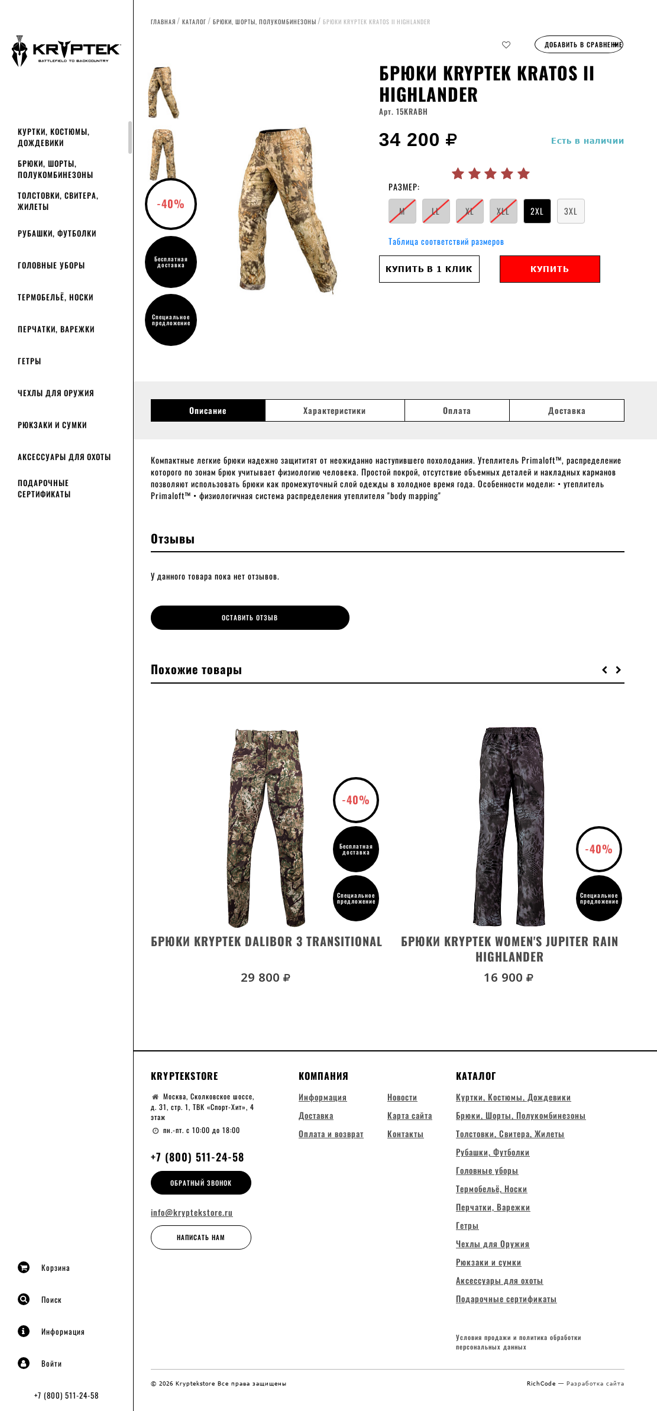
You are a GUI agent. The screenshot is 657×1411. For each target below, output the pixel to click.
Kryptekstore (184, 1073)
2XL (537, 211)
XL (469, 211)
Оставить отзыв (210, 617)
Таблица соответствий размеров (446, 241)
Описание (207, 410)
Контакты (405, 1131)
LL (436, 211)
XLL (503, 211)
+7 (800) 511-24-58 (66, 1395)
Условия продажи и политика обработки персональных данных (518, 1341)
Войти (40, 1363)
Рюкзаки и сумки (52, 425)
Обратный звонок (201, 1180)
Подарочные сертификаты (44, 488)
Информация (51, 1331)
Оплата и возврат (331, 1131)
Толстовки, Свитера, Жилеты (58, 200)
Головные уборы (51, 265)
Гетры (29, 361)
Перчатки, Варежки (56, 329)
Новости (402, 1094)
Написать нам (201, 1235)
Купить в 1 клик (429, 269)
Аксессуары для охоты (64, 456)
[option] (285, 209)
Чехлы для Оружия (56, 393)
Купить (549, 269)
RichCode (542, 1382)
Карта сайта (409, 1112)
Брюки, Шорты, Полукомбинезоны (55, 168)
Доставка (567, 410)
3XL (571, 211)
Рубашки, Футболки (57, 233)
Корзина (44, 1267)
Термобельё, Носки (55, 297)
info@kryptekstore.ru (192, 1210)
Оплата (457, 410)
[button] (605, 666)
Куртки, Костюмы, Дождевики (54, 136)
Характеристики (334, 410)
